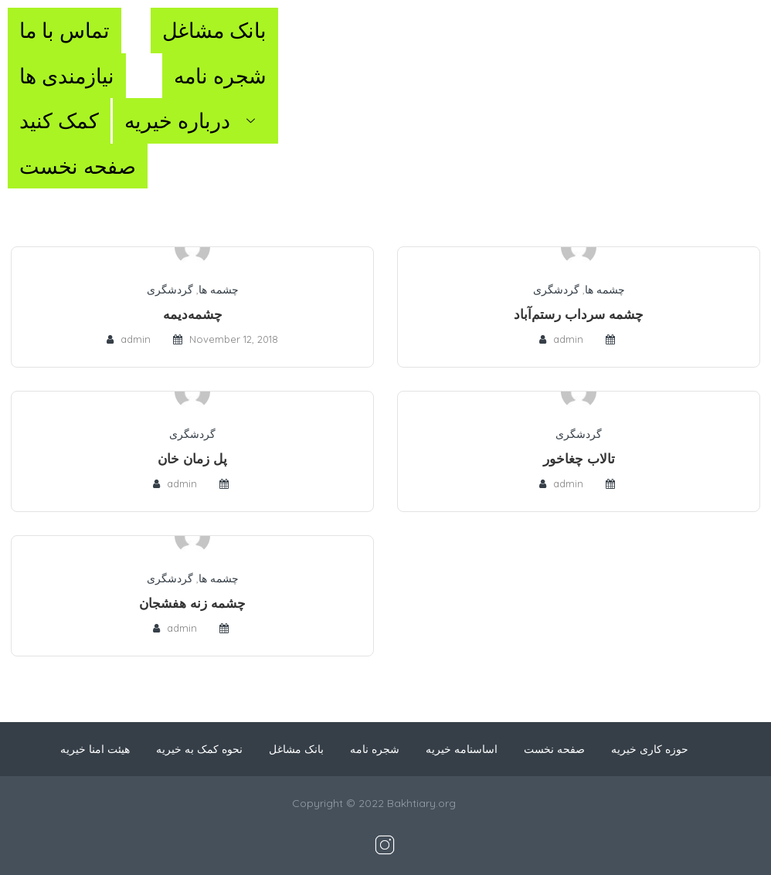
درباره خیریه (195, 120)
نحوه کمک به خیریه (199, 749)
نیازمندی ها (66, 76)
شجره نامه (220, 76)
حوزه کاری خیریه (649, 749)
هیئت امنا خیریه (95, 749)
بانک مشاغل (214, 30)
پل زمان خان (192, 458)
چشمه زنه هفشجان (192, 603)
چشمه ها (219, 290)
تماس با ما (64, 30)
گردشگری (170, 290)
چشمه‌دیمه (192, 314)
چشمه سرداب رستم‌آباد (579, 314)
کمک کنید (59, 120)
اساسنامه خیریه (462, 749)
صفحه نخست (77, 166)
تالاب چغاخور (579, 458)
